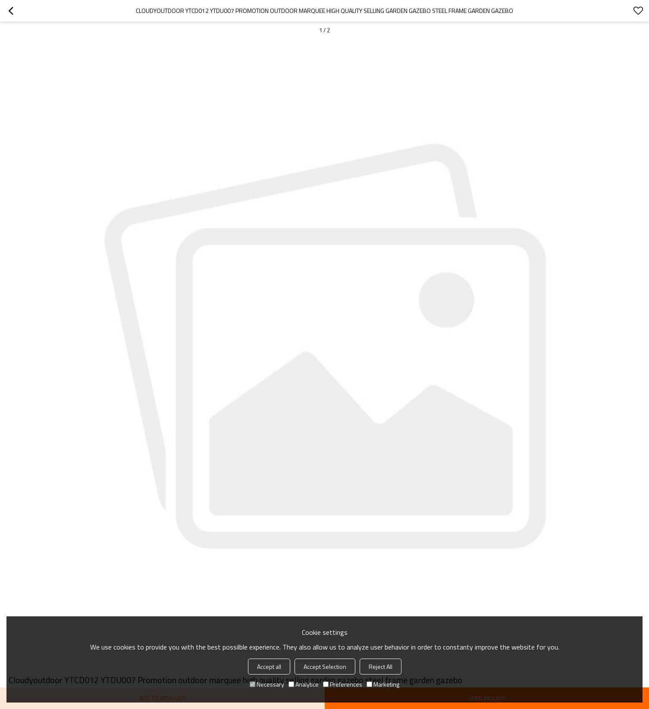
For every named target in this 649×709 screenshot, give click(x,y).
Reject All (380, 666)
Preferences (342, 684)
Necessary (267, 684)
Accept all (269, 666)
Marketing (383, 684)
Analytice (303, 684)
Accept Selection (325, 666)
